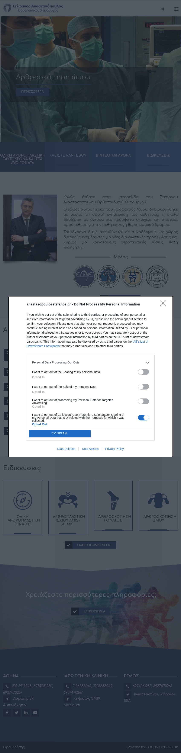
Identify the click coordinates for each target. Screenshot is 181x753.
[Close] (164, 305)
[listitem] (90, 362)
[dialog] (91, 376)
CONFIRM (60, 433)
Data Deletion (66, 449)
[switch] (143, 372)
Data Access (90, 449)
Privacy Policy (114, 449)
